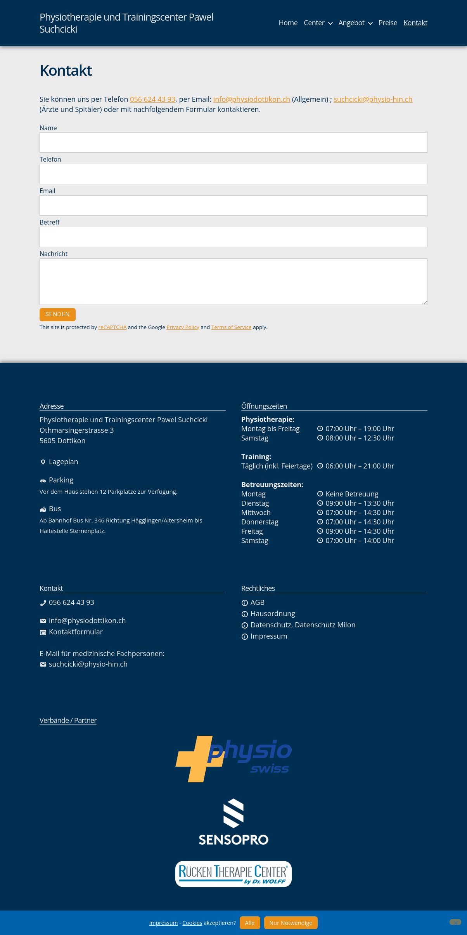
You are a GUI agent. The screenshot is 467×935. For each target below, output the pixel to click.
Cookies (192, 922)
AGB (253, 602)
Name (233, 138)
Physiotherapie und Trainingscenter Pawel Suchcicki (126, 23)
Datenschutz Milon (325, 624)
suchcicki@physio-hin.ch (373, 99)
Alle (250, 922)
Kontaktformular (71, 631)
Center (314, 23)
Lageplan (59, 461)
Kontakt (415, 23)
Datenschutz (266, 624)
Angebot (352, 23)
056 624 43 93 (152, 99)
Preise (388, 23)
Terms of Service (231, 327)
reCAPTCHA (113, 327)
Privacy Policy (182, 327)
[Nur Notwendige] (455, 922)
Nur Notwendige (291, 922)
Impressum (264, 636)
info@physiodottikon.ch (252, 99)
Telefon (233, 169)
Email (233, 201)
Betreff (233, 232)
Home (287, 23)
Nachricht (233, 277)
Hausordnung (268, 613)
